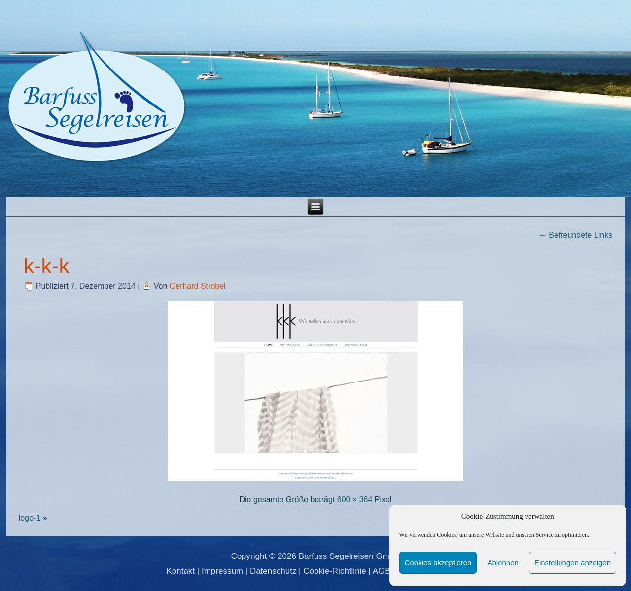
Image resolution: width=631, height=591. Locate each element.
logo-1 (29, 518)
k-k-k (47, 266)
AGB (381, 571)
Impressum (222, 571)
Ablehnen (502, 562)
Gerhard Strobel (198, 286)
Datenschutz (273, 571)
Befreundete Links (575, 235)
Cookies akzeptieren (438, 562)
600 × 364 (355, 499)
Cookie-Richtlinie (334, 571)
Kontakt (180, 571)
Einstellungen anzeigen (572, 562)
